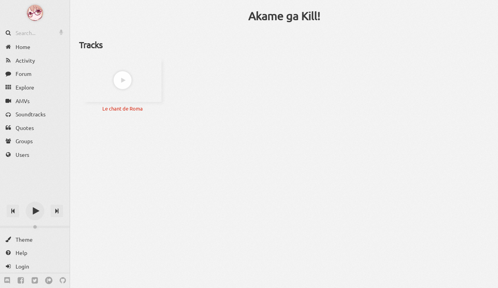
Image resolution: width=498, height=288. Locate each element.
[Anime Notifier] (35, 13)
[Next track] (57, 211)
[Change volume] (35, 227)
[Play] (35, 211)
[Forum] (35, 74)
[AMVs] (35, 100)
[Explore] (35, 87)
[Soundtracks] (35, 114)
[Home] (35, 47)
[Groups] (35, 141)
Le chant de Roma (122, 108)
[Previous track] (13, 211)
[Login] (35, 266)
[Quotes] (35, 128)
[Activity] (35, 60)
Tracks (91, 45)
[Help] (35, 253)
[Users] (35, 155)
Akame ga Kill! (284, 16)
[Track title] (35, 197)
